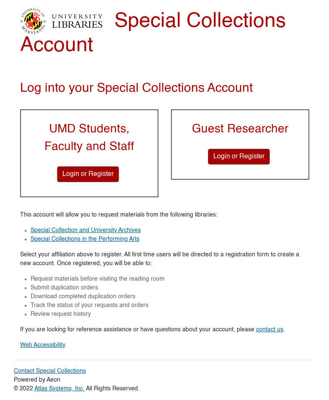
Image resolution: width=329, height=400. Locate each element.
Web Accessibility (42, 345)
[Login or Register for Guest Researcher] (239, 157)
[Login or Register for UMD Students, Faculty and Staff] (88, 174)
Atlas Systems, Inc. (59, 389)
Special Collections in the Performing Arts (85, 239)
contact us (269, 330)
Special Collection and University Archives (86, 230)
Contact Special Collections (50, 371)
